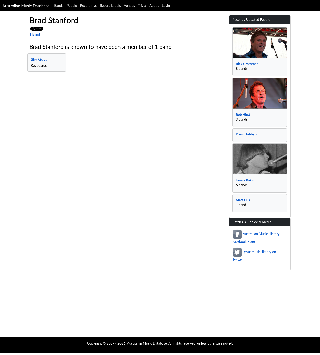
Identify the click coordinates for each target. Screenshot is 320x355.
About (154, 5)
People (72, 5)
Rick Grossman (247, 64)
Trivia (142, 5)
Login (166, 5)
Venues (129, 5)
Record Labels (110, 5)
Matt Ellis (243, 200)
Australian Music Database (25, 5)
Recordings (88, 5)
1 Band (34, 34)
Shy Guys (39, 59)
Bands (58, 5)
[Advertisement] (160, 305)
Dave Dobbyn (246, 134)
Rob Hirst (243, 114)
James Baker (245, 180)
